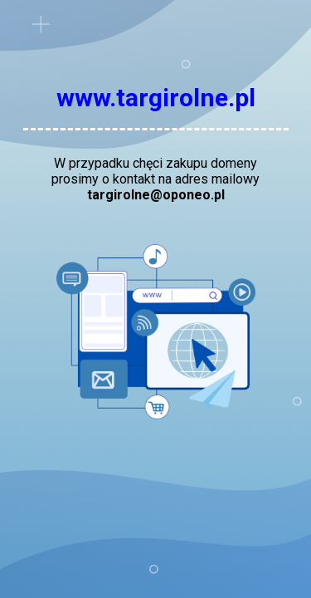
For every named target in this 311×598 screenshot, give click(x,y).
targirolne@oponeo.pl (156, 195)
